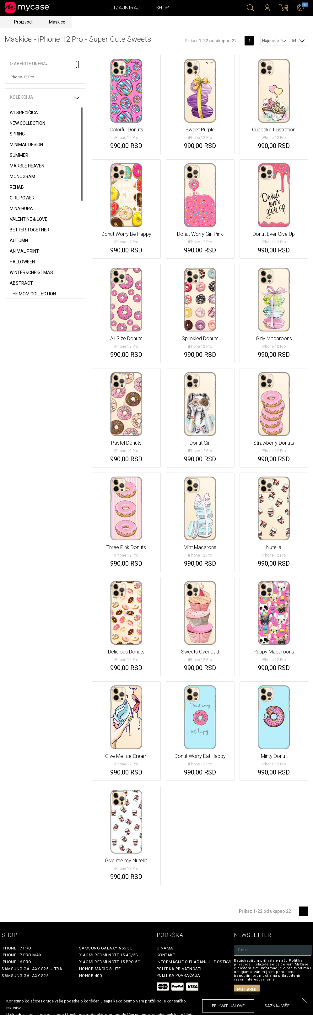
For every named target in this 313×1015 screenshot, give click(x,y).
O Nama (165, 948)
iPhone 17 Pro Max (22, 955)
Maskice (57, 21)
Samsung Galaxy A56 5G (106, 948)
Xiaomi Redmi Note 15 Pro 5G (110, 961)
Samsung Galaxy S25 (25, 975)
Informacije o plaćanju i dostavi (194, 961)
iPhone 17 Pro (16, 948)
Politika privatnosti (179, 968)
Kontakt (166, 955)
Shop (162, 8)
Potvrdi (246, 989)
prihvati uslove (228, 1005)
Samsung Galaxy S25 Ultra (32, 968)
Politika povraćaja (178, 975)
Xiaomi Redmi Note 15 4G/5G (108, 955)
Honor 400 (90, 975)
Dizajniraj (125, 8)
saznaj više (277, 1005)
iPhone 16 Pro (16, 961)
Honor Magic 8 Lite (100, 968)
